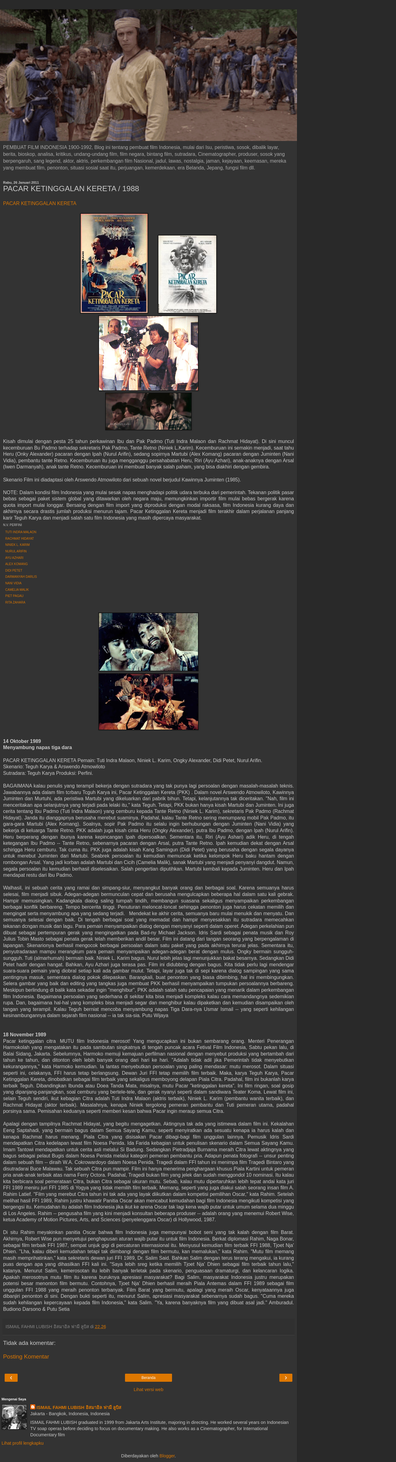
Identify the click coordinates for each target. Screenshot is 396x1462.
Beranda (148, 1378)
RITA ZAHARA (15, 602)
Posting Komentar (26, 1356)
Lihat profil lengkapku (23, 1443)
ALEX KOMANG (16, 564)
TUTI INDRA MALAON (21, 532)
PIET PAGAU (14, 596)
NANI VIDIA (13, 583)
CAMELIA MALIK (17, 589)
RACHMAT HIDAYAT (19, 538)
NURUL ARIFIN (16, 551)
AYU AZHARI (14, 558)
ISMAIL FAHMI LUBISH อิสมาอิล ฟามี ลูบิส (79, 1407)
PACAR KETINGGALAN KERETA (39, 203)
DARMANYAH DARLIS (21, 576)
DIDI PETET (13, 570)
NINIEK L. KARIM (17, 545)
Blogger (167, 1455)
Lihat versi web (148, 1389)
